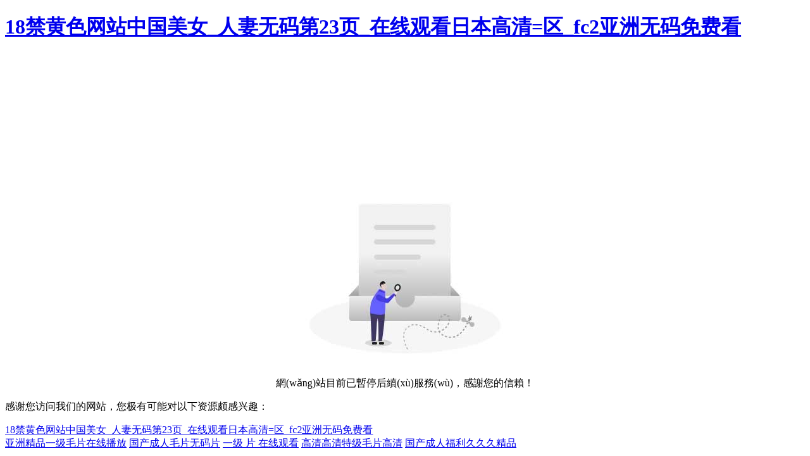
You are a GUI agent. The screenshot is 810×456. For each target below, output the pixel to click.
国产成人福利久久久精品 (460, 443)
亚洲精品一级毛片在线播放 (66, 443)
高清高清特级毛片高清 (351, 443)
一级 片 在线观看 (261, 443)
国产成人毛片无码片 (174, 443)
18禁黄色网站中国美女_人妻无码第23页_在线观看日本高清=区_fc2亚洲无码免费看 (373, 26)
